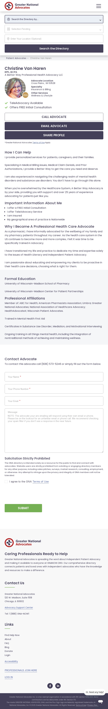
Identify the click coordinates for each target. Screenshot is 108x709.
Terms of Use (39, 142)
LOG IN (9, 677)
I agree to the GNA (29, 481)
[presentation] (28, 492)
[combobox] (54, 19)
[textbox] (55, 19)
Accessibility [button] (11, 661)
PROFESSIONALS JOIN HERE (21, 670)
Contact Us (14, 583)
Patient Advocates (16, 58)
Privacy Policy (93, 705)
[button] (98, 6)
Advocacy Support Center (19, 607)
